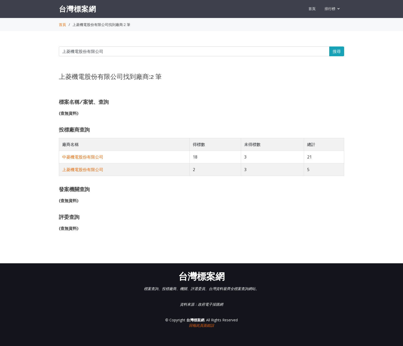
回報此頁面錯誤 (201, 325)
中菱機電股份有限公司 (82, 157)
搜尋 (337, 51)
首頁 (312, 8)
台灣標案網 (77, 9)
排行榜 (330, 8)
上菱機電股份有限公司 (82, 169)
